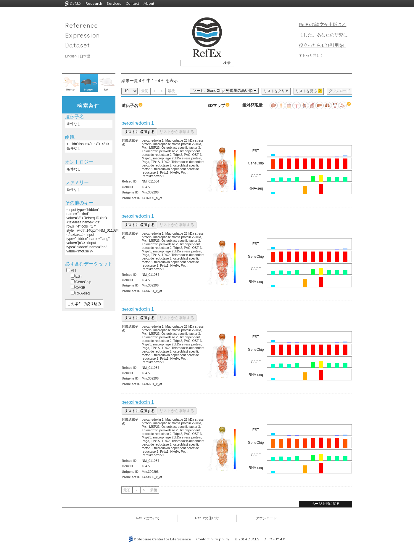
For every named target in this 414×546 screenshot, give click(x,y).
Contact (132, 3)
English (71, 56)
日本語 (85, 56)
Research (94, 3)
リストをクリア (276, 91)
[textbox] (200, 62)
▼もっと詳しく (311, 55)
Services (114, 3)
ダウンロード (339, 91)
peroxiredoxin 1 (138, 123)
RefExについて (148, 518)
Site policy (220, 539)
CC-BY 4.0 (276, 539)
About (149, 3)
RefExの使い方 (207, 518)
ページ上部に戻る (325, 504)
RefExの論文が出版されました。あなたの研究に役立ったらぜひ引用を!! (323, 35)
